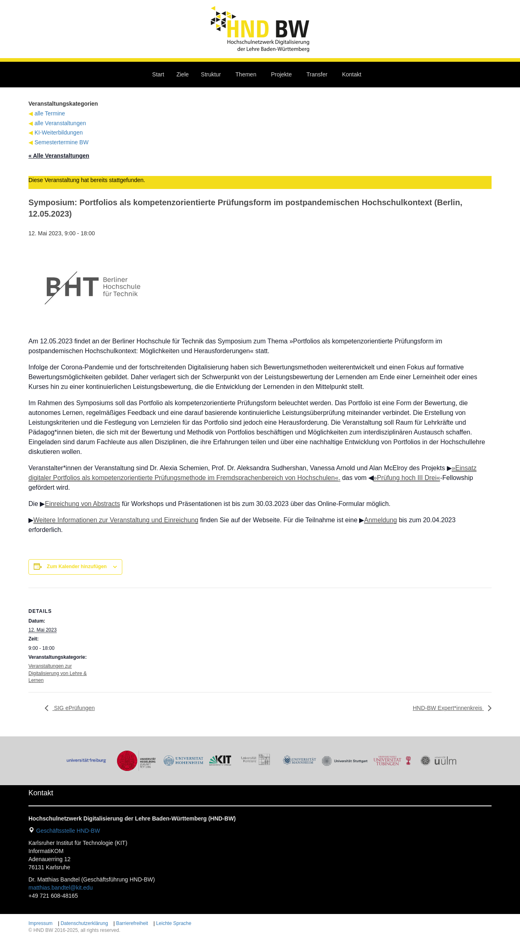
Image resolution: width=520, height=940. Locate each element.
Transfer (316, 74)
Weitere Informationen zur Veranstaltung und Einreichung (115, 520)
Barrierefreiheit (132, 923)
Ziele (182, 74)
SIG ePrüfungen (73, 708)
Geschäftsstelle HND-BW (68, 830)
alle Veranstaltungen (60, 123)
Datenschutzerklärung (84, 923)
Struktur (211, 74)
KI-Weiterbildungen (59, 132)
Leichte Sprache (173, 923)
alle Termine (50, 113)
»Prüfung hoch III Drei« (406, 477)
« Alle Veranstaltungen (58, 155)
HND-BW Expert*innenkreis (448, 708)
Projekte (281, 74)
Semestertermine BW (62, 142)
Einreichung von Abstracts (82, 503)
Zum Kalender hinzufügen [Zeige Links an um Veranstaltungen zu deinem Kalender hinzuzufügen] (76, 566)
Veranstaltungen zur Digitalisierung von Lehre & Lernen (57, 673)
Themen (246, 74)
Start (158, 74)
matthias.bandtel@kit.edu (60, 887)
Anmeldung (380, 520)
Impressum (40, 923)
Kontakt (351, 74)
